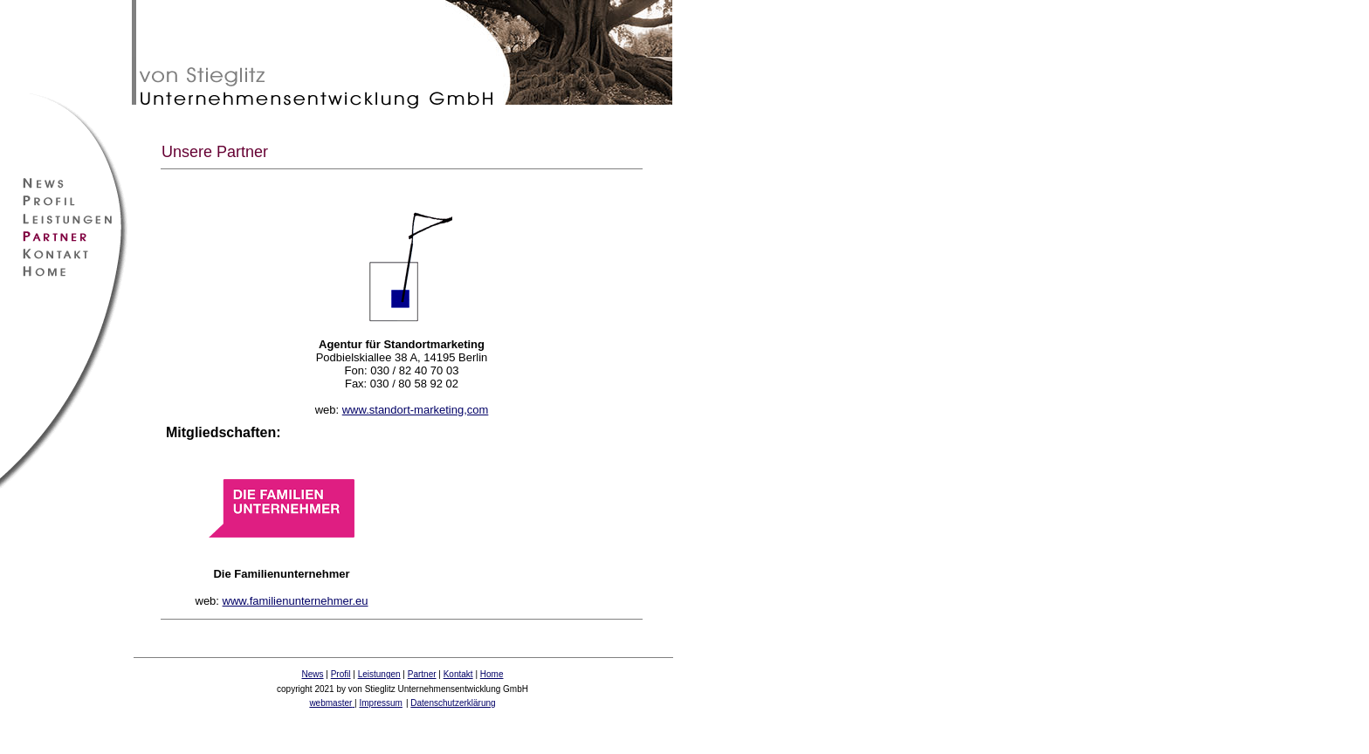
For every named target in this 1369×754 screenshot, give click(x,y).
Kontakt (458, 674)
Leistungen (379, 674)
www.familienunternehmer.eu (295, 600)
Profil (341, 674)
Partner (422, 674)
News (313, 674)
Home (492, 674)
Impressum (380, 703)
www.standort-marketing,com (415, 409)
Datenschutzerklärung (452, 703)
